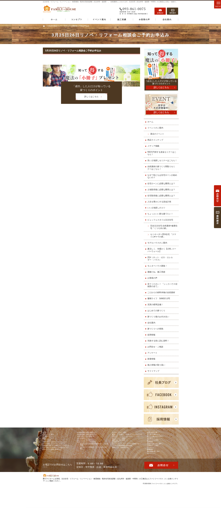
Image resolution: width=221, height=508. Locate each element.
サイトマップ (154, 372)
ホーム (151, 120)
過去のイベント (158, 133)
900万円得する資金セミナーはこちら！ (162, 152)
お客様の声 (153, 279)
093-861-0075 (133, 10)
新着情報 (152, 360)
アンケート (153, 354)
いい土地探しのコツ (157, 209)
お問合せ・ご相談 (156, 348)
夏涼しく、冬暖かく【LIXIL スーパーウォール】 (162, 251)
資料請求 (172, 10)
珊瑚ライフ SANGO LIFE (159, 300)
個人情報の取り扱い (157, 366)
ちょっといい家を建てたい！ (161, 215)
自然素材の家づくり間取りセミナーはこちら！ (162, 169)
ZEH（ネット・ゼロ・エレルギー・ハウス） (160, 259)
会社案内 (152, 324)
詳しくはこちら (87, 97)
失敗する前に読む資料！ (159, 342)
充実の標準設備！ (156, 306)
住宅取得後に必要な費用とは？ (162, 197)
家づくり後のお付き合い (159, 318)
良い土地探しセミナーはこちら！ (161, 160)
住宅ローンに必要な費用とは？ (162, 185)
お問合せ (160, 10)
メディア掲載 (154, 145)
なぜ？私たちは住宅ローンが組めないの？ (162, 177)
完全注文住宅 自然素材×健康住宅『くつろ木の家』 (163, 228)
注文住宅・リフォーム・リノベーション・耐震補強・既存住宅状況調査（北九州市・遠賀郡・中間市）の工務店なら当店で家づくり (88, 2)
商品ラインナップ (156, 138)
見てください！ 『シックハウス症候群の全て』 (162, 286)
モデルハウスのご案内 (158, 244)
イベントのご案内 (156, 127)
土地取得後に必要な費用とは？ (162, 191)
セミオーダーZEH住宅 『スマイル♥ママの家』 (164, 236)
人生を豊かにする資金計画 (160, 203)
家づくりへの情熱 (156, 330)
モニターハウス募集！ (158, 267)
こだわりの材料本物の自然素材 (162, 294)
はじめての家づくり (157, 312)
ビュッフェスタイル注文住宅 (161, 221)
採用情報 (152, 336)
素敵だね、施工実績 (157, 273)
